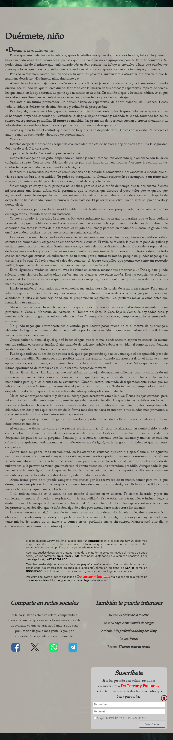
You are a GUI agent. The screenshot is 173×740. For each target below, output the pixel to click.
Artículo (129, 630)
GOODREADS (34, 571)
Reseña (129, 623)
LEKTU (129, 567)
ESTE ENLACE (58, 559)
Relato (128, 615)
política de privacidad (127, 718)
